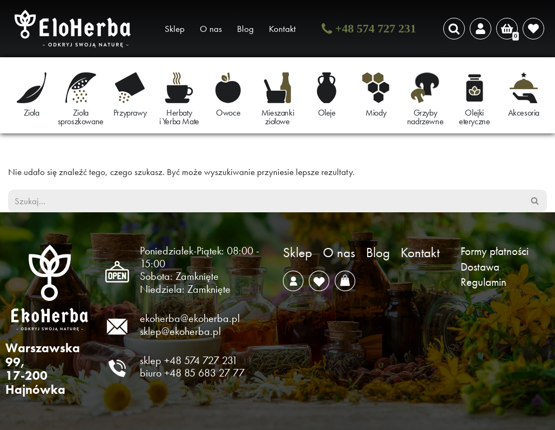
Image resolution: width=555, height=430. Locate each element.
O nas (211, 29)
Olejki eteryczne (474, 117)
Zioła (31, 112)
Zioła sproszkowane (81, 117)
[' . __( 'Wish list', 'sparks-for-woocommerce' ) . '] (533, 28)
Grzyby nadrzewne (425, 117)
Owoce (228, 112)
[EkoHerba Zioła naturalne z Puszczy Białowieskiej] (75, 29)
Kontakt (282, 29)
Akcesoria (523, 112)
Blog (245, 29)
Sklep (175, 29)
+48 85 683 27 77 (204, 373)
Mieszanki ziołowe (277, 117)
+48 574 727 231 (375, 28)
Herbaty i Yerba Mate (179, 117)
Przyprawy (129, 112)
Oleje (327, 112)
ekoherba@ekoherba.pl (190, 318)
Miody (376, 112)
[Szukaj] (454, 28)
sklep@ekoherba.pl (180, 331)
